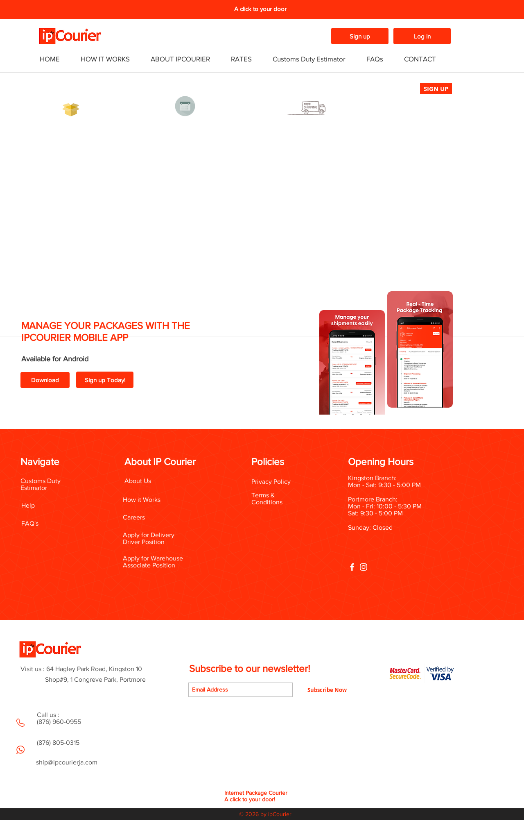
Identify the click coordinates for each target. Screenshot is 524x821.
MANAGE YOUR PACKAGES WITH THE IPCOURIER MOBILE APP (105, 331)
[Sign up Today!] (104, 380)
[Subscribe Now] (327, 690)
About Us (137, 480)
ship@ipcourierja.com (66, 762)
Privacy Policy (271, 481)
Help (28, 505)
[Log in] (422, 36)
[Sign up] (359, 36)
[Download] (45, 380)
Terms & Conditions (266, 499)
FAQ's (29, 523)
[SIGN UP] (436, 88)
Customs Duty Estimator (40, 484)
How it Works (141, 499)
